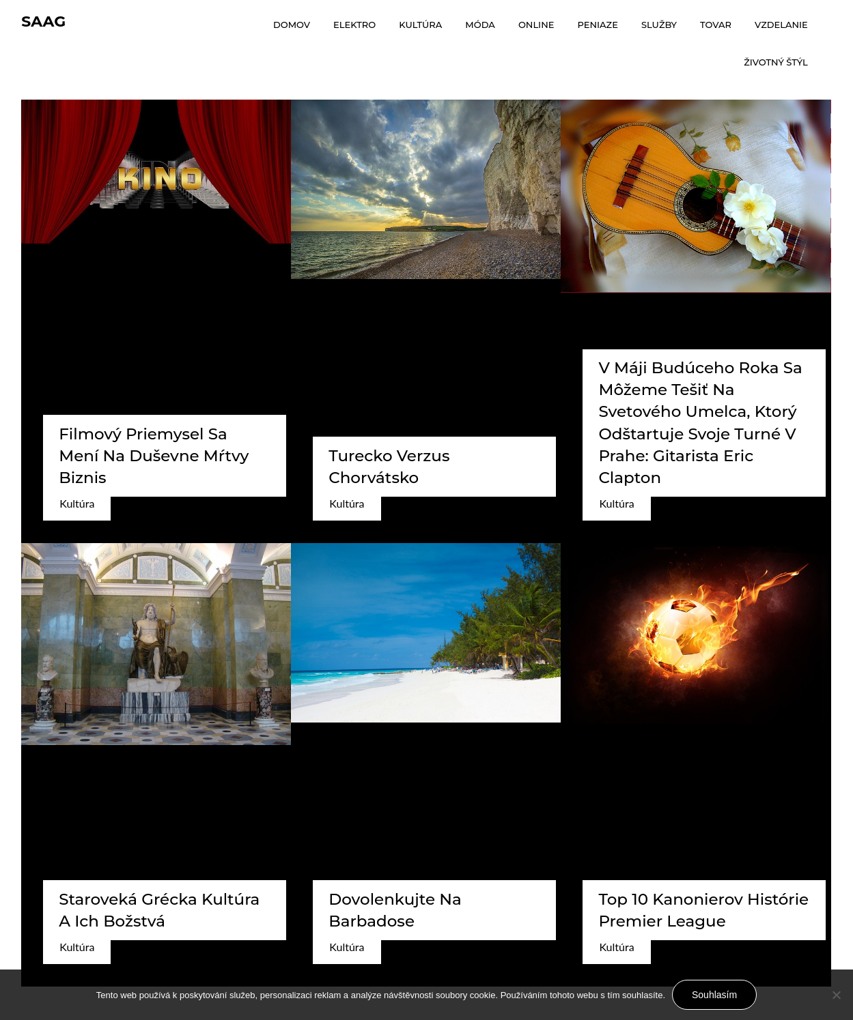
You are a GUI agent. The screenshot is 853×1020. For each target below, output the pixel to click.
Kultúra (76, 503)
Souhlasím (714, 994)
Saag (43, 21)
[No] (836, 995)
